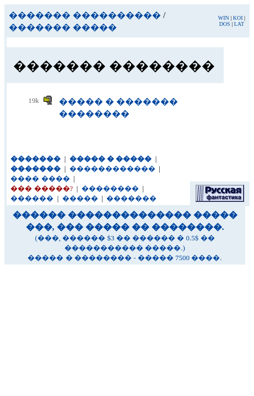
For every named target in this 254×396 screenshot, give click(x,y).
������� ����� (63, 27)
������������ (112, 168)
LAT (239, 24)
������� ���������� (85, 15)
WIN (223, 18)
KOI (238, 18)
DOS (224, 24)
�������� (110, 188)
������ (31, 198)
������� (131, 198)
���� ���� (39, 178)
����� (80, 198)
